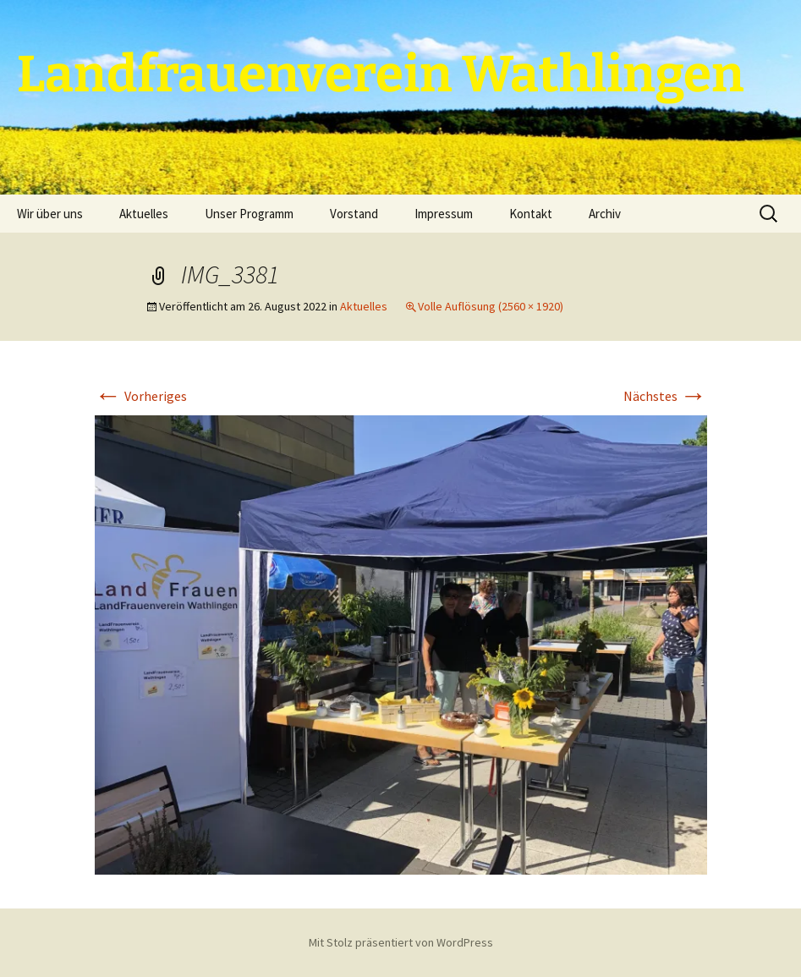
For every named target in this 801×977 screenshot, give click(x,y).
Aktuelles (143, 214)
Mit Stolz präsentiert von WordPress (401, 942)
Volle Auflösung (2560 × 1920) (490, 306)
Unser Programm (249, 214)
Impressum (443, 214)
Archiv (605, 214)
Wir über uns (50, 214)
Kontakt (530, 214)
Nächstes (665, 395)
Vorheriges (141, 395)
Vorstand (354, 214)
